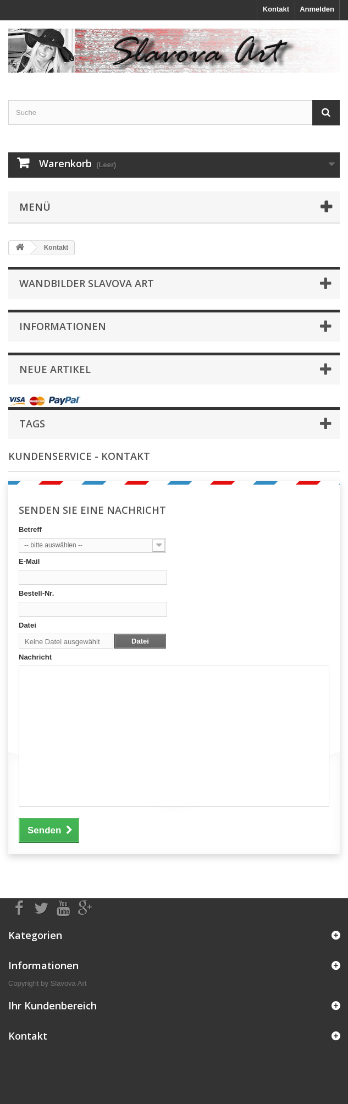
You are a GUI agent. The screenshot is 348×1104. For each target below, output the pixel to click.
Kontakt (276, 9)
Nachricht (35, 657)
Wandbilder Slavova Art (86, 283)
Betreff (30, 529)
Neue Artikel (55, 369)
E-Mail (29, 561)
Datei (27, 625)
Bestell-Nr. (36, 593)
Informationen (62, 326)
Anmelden (317, 9)
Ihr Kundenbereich (52, 1005)
